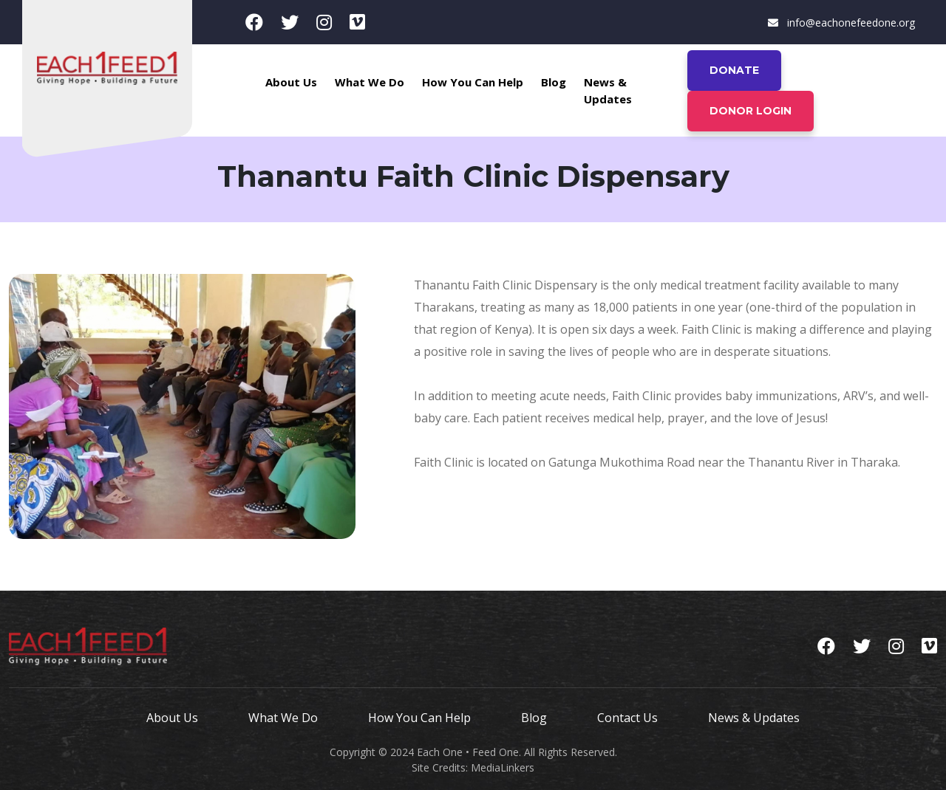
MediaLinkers (502, 767)
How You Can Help (472, 82)
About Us (291, 82)
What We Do (369, 82)
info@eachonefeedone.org (841, 23)
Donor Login (751, 110)
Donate (734, 70)
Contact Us (627, 718)
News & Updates (608, 90)
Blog (553, 82)
